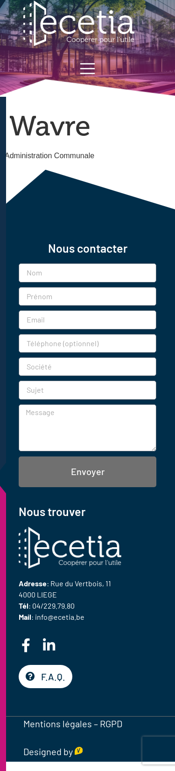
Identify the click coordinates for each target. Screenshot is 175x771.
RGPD (111, 723)
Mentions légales (57, 723)
